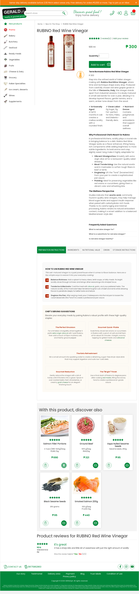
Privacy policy (69, 579)
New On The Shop (52, 24)
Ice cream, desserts (18, 89)
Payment (70, 577)
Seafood (13, 47)
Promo (12, 29)
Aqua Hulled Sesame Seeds (118, 445)
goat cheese (63, 382)
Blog (82, 577)
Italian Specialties (17, 83)
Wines (12, 95)
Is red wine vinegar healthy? (101, 239)
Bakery (12, 35)
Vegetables (14, 59)
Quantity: (91, 55)
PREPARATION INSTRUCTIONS (51, 250)
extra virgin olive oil (60, 333)
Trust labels (95, 577)
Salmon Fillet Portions (54, 443)
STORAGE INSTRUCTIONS (124, 250)
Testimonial (36, 577)
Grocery (13, 77)
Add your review (120, 38)
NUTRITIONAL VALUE (91, 250)
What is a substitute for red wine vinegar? (107, 234)
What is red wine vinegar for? (101, 229)
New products (15, 23)
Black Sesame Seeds (55, 503)
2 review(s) (105, 38)
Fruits (11, 65)
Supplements (15, 101)
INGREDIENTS (73, 250)
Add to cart (101, 64)
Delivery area (54, 577)
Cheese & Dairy (16, 71)
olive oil (91, 286)
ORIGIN (106, 250)
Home (40, 24)
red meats (107, 378)
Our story (20, 577)
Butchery (13, 41)
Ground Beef (86, 443)
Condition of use (114, 577)
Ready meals (15, 53)
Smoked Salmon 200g (86, 503)
